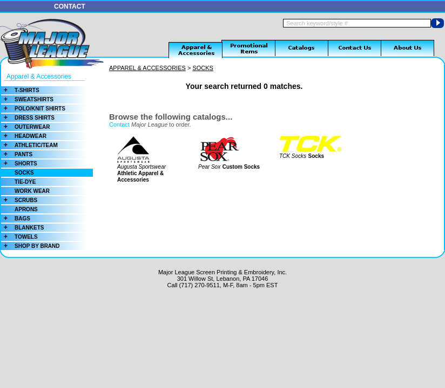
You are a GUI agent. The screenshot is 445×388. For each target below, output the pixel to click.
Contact (119, 124)
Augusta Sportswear (141, 167)
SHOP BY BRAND (30, 246)
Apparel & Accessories (38, 76)
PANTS (16, 154)
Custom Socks (241, 167)
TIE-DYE (25, 182)
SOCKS (24, 173)
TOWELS (19, 237)
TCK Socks (292, 156)
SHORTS (19, 164)
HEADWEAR (23, 136)
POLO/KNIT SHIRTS (33, 109)
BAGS (15, 218)
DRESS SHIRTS (28, 118)
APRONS (26, 209)
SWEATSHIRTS (27, 99)
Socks (316, 156)
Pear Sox (209, 167)
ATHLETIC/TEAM (29, 145)
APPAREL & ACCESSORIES (147, 68)
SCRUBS (19, 200)
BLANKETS (22, 228)
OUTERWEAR (25, 127)
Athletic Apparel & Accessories (140, 176)
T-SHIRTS (20, 90)
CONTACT (69, 6)
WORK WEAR (32, 191)
